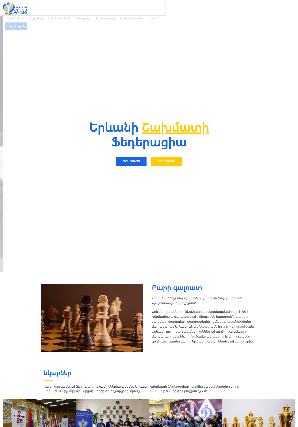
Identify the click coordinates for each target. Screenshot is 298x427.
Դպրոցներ (150, 7)
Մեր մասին (127, 7)
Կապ (266, 7)
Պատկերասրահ (244, 7)
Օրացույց (196, 7)
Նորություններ (219, 7)
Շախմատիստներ (173, 7)
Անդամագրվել (284, 7)
